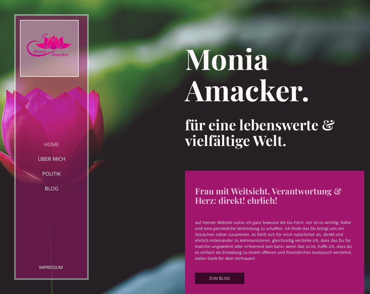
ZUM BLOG (219, 278)
